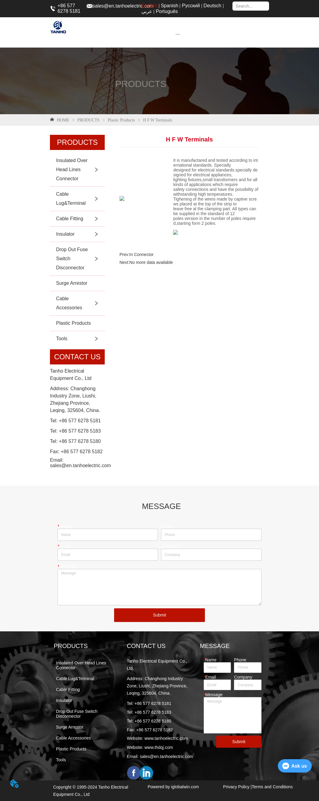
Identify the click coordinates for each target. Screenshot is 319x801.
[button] (177, 34)
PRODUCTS (88, 120)
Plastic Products (121, 120)
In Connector (141, 254)
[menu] (178, 34)
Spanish (169, 5)
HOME (63, 120)
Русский (191, 5)
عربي (146, 11)
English (149, 5)
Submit (159, 615)
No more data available (151, 262)
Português (167, 11)
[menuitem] (178, 34)
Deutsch (212, 5)
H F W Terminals (157, 120)
